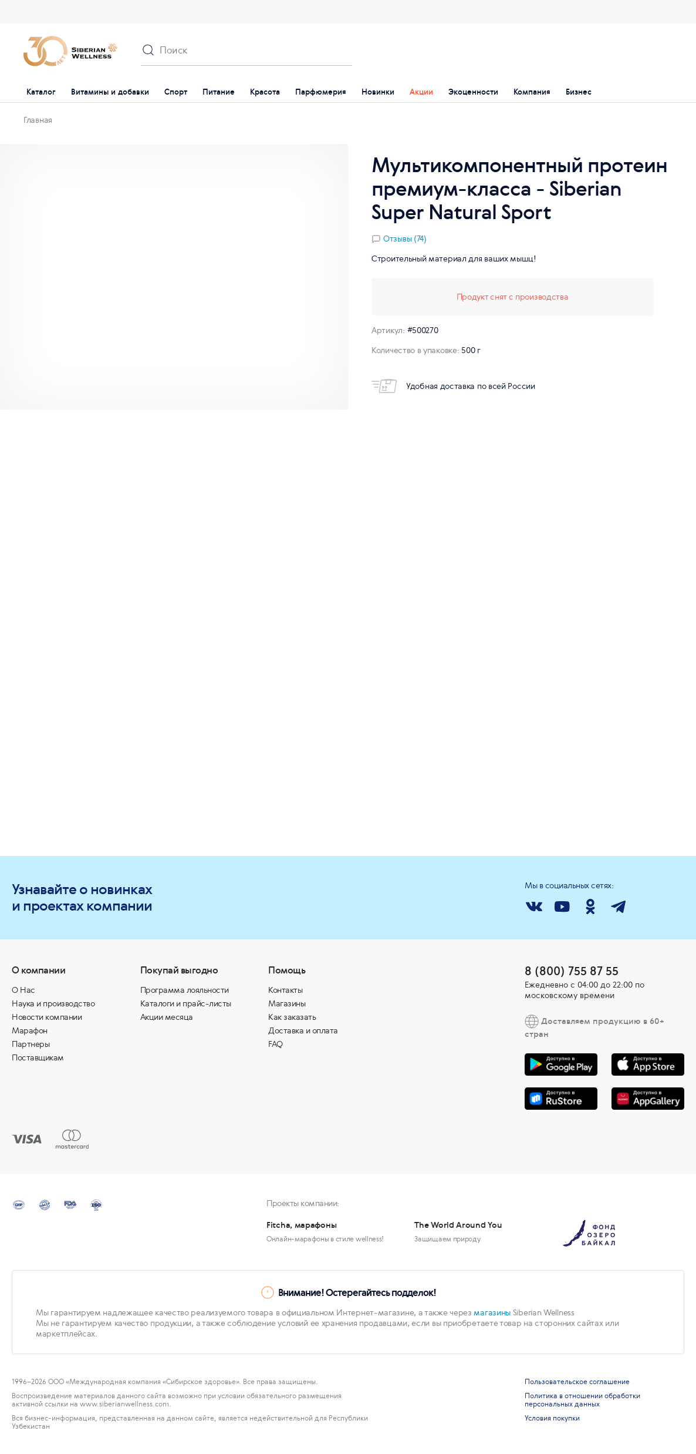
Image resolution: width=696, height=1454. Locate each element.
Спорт (175, 92)
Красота (265, 92)
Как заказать (292, 1017)
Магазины (286, 1003)
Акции (421, 92)
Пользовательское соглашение (577, 1382)
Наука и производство (53, 1003)
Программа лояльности (184, 990)
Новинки (377, 92)
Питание (218, 92)
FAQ (275, 1044)
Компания (531, 92)
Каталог (41, 92)
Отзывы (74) (405, 238)
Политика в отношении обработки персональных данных (582, 1400)
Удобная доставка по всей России (453, 386)
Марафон (30, 1030)
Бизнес (579, 92)
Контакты (285, 990)
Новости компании (47, 1017)
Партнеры (30, 1044)
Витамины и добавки (110, 92)
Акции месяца (166, 1017)
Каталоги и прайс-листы (185, 1003)
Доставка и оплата (303, 1030)
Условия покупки (552, 1418)
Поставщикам (38, 1057)
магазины (492, 1312)
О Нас (23, 990)
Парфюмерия (320, 92)
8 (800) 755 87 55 (572, 971)
